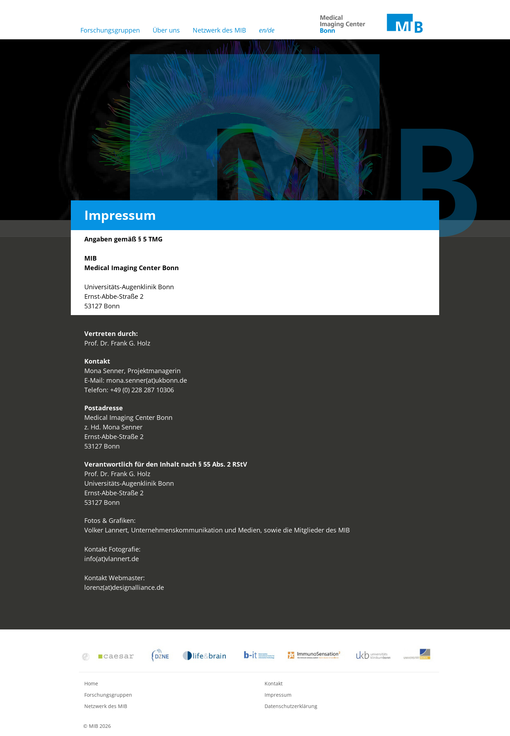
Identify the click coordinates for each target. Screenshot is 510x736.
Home (91, 683)
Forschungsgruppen (110, 30)
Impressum (278, 694)
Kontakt (274, 683)
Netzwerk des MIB (219, 30)
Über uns (166, 30)
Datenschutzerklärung (291, 706)
